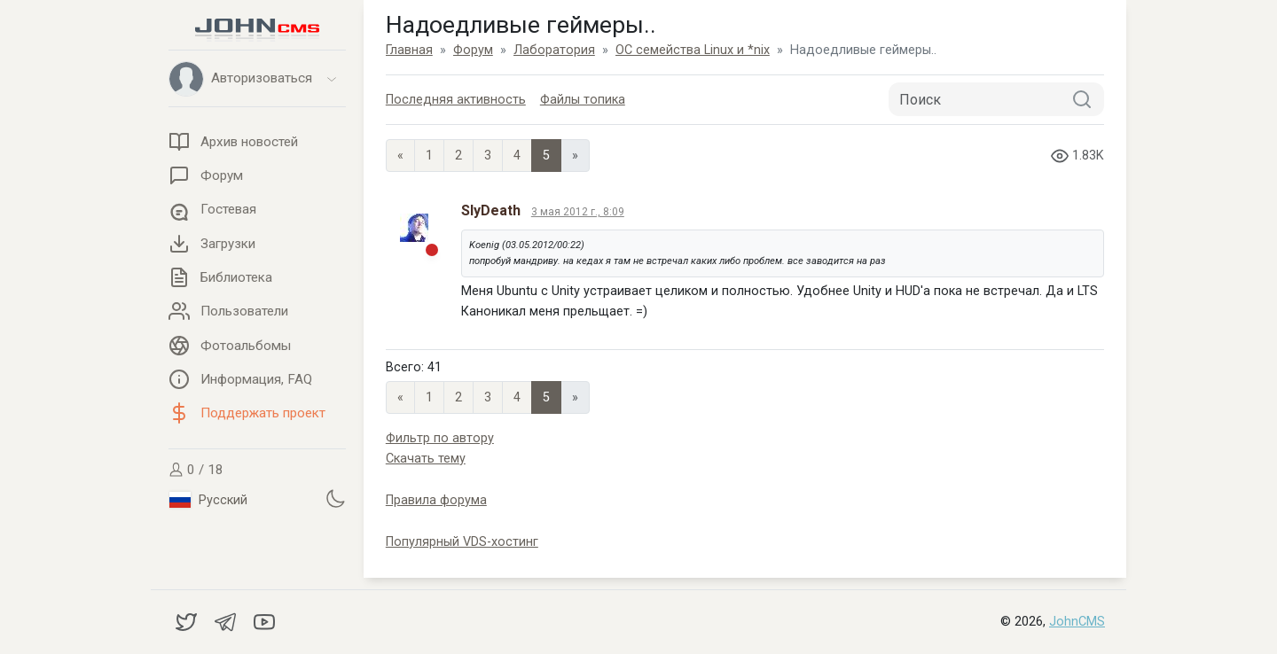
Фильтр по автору (440, 438)
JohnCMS (1077, 621)
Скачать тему (426, 458)
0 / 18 (195, 470)
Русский (208, 500)
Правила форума (436, 500)
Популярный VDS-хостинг (462, 541)
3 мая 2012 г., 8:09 (577, 212)
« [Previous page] (400, 155)
